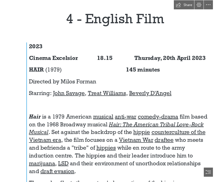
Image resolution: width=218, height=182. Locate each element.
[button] (184, 4)
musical (103, 116)
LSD (63, 163)
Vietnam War (136, 140)
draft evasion (57, 171)
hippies (106, 147)
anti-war (126, 116)
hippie (141, 132)
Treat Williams (107, 93)
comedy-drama (158, 116)
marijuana (42, 163)
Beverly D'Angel (150, 93)
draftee (164, 140)
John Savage (69, 93)
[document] (109, 91)
